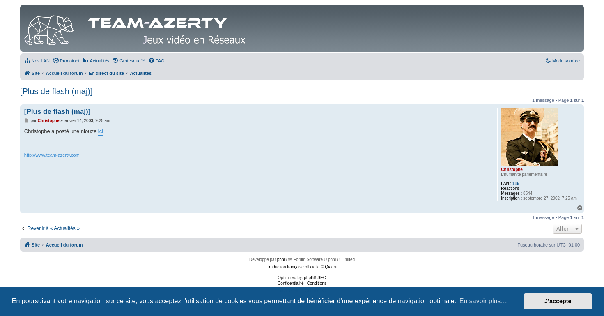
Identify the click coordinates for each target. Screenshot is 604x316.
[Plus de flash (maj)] (56, 91)
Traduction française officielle (293, 267)
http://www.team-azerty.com (52, 154)
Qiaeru (331, 267)
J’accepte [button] (558, 301)
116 (515, 183)
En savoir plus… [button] (483, 301)
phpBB (283, 259)
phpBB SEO (315, 277)
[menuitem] (37, 61)
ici (100, 131)
